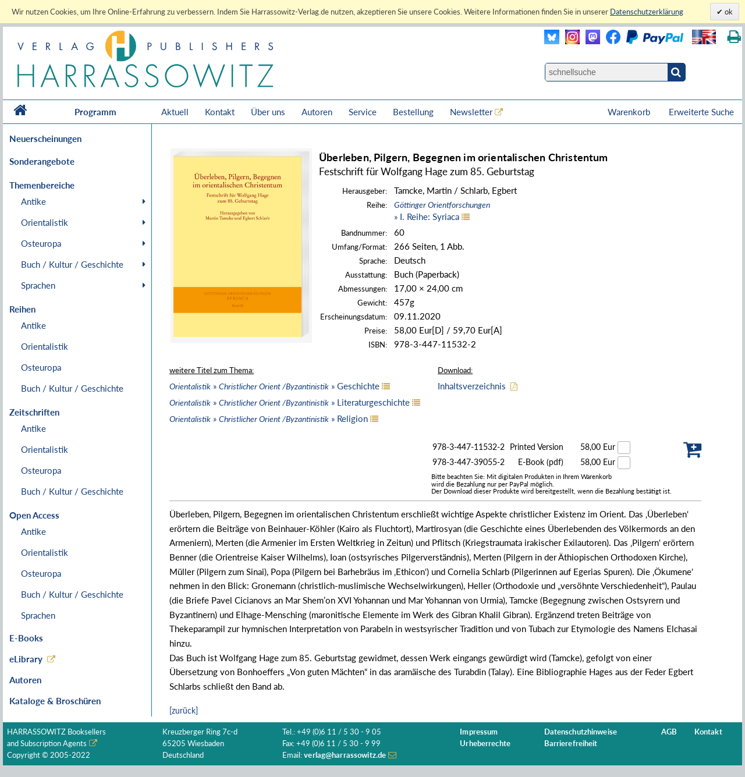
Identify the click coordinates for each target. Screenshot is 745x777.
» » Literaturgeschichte (289, 402)
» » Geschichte (274, 386)
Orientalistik (44, 222)
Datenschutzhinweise (580, 732)
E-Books (26, 638)
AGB (669, 732)
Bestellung (413, 112)
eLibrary (25, 659)
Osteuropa (41, 243)
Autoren (316, 112)
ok (728, 11)
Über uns (268, 112)
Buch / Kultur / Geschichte (72, 264)
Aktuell (175, 112)
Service (363, 112)
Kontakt (220, 112)
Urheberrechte (485, 743)
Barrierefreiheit (571, 743)
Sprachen (38, 285)
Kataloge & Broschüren (55, 701)
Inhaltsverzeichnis (472, 386)
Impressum (479, 732)
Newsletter (471, 112)
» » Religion (268, 418)
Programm (95, 112)
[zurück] (183, 710)
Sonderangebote (41, 161)
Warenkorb (630, 112)
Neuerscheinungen (45, 138)
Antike (33, 201)
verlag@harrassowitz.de (345, 755)
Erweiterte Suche (701, 112)
